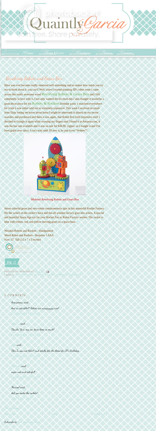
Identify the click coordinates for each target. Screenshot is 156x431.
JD (35, 275)
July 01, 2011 (21, 398)
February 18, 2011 (25, 313)
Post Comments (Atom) (29, 422)
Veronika (16, 366)
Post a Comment (12, 407)
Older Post (99, 414)
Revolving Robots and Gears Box (34, 78)
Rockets (75, 275)
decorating (23, 275)
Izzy (13, 344)
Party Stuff (46, 275)
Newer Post (10, 414)
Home (55, 414)
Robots (62, 275)
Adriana (15, 323)
